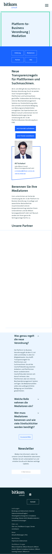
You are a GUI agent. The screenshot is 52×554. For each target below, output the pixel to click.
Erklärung (18, 53)
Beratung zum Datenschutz (20, 511)
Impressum (15, 541)
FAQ (31, 60)
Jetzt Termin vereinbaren (25, 136)
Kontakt (32, 502)
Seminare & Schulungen (19, 520)
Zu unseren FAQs (25, 437)
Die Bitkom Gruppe (23, 526)
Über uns (14, 526)
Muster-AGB (23, 518)
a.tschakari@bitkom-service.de (24, 171)
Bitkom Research (28, 547)
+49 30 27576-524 (20, 174)
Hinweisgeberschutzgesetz (20, 516)
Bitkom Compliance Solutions (25, 549)
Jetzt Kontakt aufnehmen (25, 128)
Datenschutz (23, 541)
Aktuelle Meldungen (18, 535)
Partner (17, 60)
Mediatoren (31, 53)
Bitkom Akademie (17, 547)
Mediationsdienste (33, 518)
